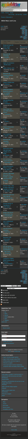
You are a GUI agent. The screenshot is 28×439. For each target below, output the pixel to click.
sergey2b (4, 388)
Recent (11, 12)
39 (23, 31)
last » (25, 38)
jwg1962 (7, 94)
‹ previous (23, 27)
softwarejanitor (23, 47)
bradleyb (24, 141)
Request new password (8, 343)
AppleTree (7, 232)
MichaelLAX (8, 253)
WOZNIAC (4, 384)
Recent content (6, 328)
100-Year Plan (18, 14)
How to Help (14, 429)
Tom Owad (24, 186)
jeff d (23, 261)
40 (26, 31)
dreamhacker (5, 391)
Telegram (6, 320)
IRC (5, 312)
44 (26, 35)
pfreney (6, 224)
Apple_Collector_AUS (8, 68)
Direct (9, 351)
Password (4, 337)
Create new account (7, 341)
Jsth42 (6, 182)
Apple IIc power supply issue (8, 390)
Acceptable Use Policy (8, 409)
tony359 (7, 57)
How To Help (11, 14)
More (25, 368)
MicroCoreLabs (8, 198)
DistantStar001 (8, 215)
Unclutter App (17, 351)
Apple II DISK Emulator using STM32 (11, 359)
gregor (3, 395)
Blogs (4, 401)
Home (2, 12)
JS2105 (6, 121)
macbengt (24, 151)
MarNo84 (7, 155)
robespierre (24, 101)
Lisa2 (23, 119)
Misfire (5, 317)
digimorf (7, 240)
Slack (5, 318)
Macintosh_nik (23, 93)
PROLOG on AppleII (7, 362)
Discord (6, 315)
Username (4, 334)
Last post (23, 42)
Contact (25, 14)
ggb (22, 65)
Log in (2, 26)
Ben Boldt (7, 207)
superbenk (7, 103)
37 (23, 30)
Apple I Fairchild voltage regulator (10, 357)
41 (23, 33)
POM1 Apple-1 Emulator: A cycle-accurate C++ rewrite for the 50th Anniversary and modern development (12, 376)
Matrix (5, 313)
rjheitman (7, 84)
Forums (7, 12)
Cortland (24, 222)
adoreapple (7, 162)
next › (25, 36)
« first (23, 26)
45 (21, 36)
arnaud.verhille (5, 379)
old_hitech (7, 169)
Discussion (9, 17)
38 (26, 30)
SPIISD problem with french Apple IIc (11, 361)
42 (26, 33)
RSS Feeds (5, 405)
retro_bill (7, 48)
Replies (17, 42)
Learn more (4, 321)
